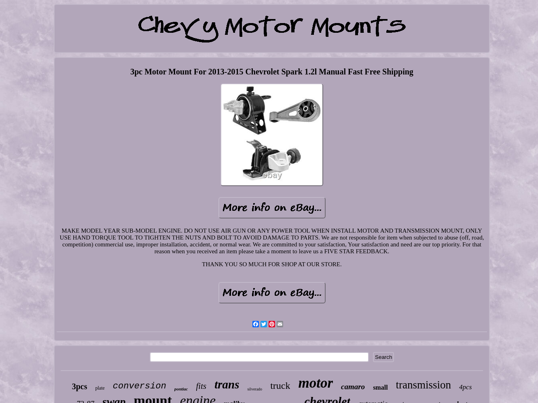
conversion (139, 386)
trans (226, 384)
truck (280, 385)
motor (315, 383)
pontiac (181, 388)
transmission (423, 385)
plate (100, 388)
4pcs (465, 387)
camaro (353, 386)
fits (201, 386)
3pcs (79, 386)
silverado (254, 389)
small (380, 387)
